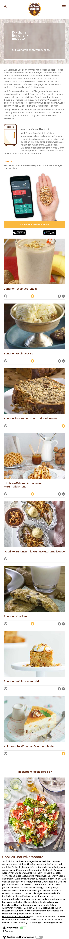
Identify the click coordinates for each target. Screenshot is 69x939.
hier (56, 105)
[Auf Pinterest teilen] (63, 296)
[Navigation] (64, 6)
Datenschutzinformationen (16, 916)
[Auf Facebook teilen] (59, 296)
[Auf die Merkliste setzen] (5, 296)
